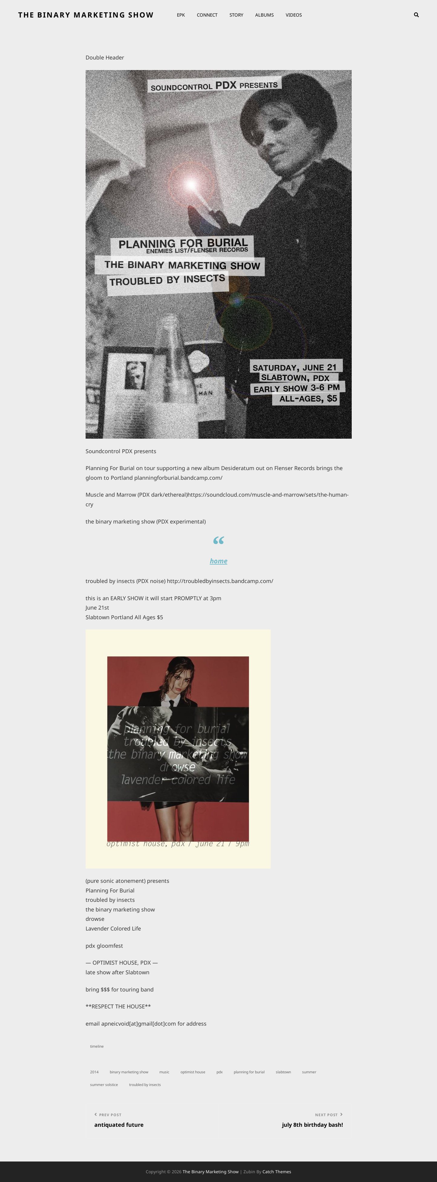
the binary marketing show (86, 15)
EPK (181, 15)
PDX (220, 1072)
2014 (94, 1072)
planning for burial (249, 1072)
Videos (294, 15)
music (164, 1072)
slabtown (283, 1072)
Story (236, 15)
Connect (207, 15)
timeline (97, 1046)
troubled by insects (145, 1084)
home (218, 560)
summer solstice (104, 1084)
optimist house (193, 1072)
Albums (264, 15)
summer (309, 1072)
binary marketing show (129, 1072)
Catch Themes (277, 1171)
